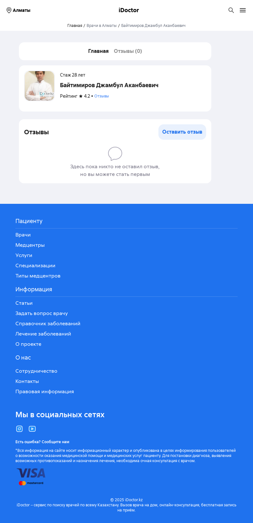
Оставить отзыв (182, 132)
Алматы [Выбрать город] (17, 10)
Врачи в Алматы (102, 25)
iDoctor (129, 10)
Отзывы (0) (128, 51)
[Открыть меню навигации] (243, 10)
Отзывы (101, 96)
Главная (98, 51)
